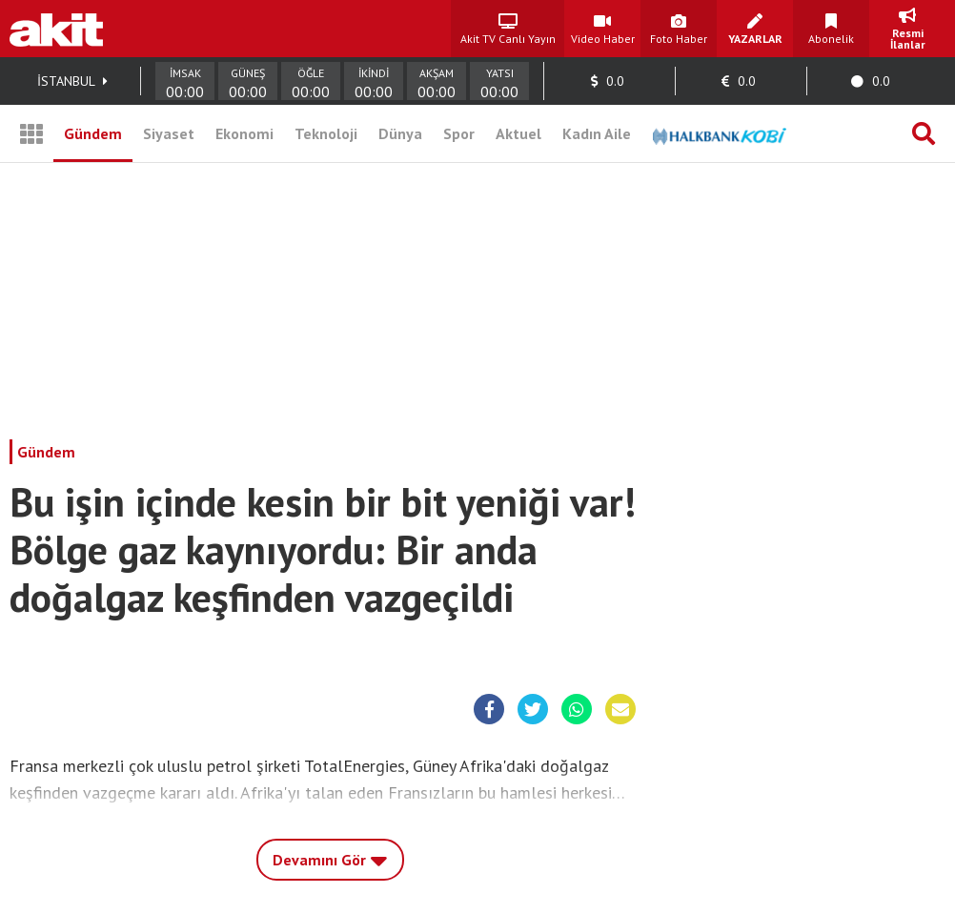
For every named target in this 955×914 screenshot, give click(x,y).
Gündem (93, 133)
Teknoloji (326, 133)
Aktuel (518, 133)
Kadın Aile (596, 133)
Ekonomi (244, 133)
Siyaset (168, 133)
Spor (459, 133)
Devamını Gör (330, 855)
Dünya (400, 133)
